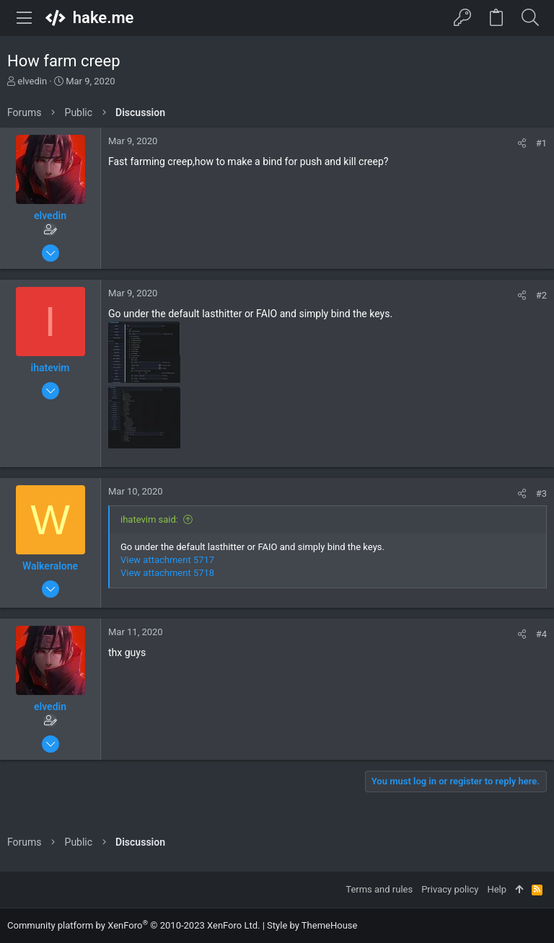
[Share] (522, 143)
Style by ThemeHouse (312, 925)
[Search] (530, 18)
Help (496, 889)
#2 (541, 295)
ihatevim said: (149, 519)
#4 (541, 634)
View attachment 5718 (167, 572)
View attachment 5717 (167, 559)
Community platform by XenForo (133, 925)
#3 (541, 493)
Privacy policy (449, 889)
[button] (24, 18)
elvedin (32, 81)
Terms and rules (379, 889)
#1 (541, 143)
